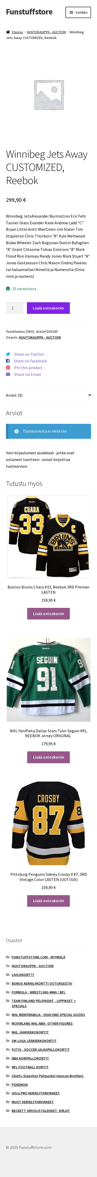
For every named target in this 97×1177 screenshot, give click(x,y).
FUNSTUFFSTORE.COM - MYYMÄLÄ (38, 957)
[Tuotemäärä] (15, 308)
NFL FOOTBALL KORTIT (30, 1067)
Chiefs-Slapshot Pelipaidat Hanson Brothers (48, 1075)
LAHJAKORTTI (23, 974)
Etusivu (17, 32)
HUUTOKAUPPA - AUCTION (46, 32)
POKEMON (20, 1084)
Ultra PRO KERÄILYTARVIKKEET (36, 1093)
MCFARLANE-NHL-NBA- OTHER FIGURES (42, 1023)
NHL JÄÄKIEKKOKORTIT (30, 1032)
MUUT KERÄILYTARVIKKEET (33, 1102)
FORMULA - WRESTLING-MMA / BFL (38, 992)
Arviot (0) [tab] (14, 395)
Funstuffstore (29, 11)
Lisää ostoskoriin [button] (48, 613)
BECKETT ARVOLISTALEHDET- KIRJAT (41, 1110)
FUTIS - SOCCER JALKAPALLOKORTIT (41, 1049)
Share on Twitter (29, 354)
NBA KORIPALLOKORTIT (30, 1058)
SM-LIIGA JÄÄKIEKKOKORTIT (34, 1040)
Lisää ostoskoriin (48, 308)
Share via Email (27, 374)
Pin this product (28, 367)
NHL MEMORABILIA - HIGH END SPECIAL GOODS (48, 1014)
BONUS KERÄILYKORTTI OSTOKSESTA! (42, 983)
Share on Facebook (30, 360)
